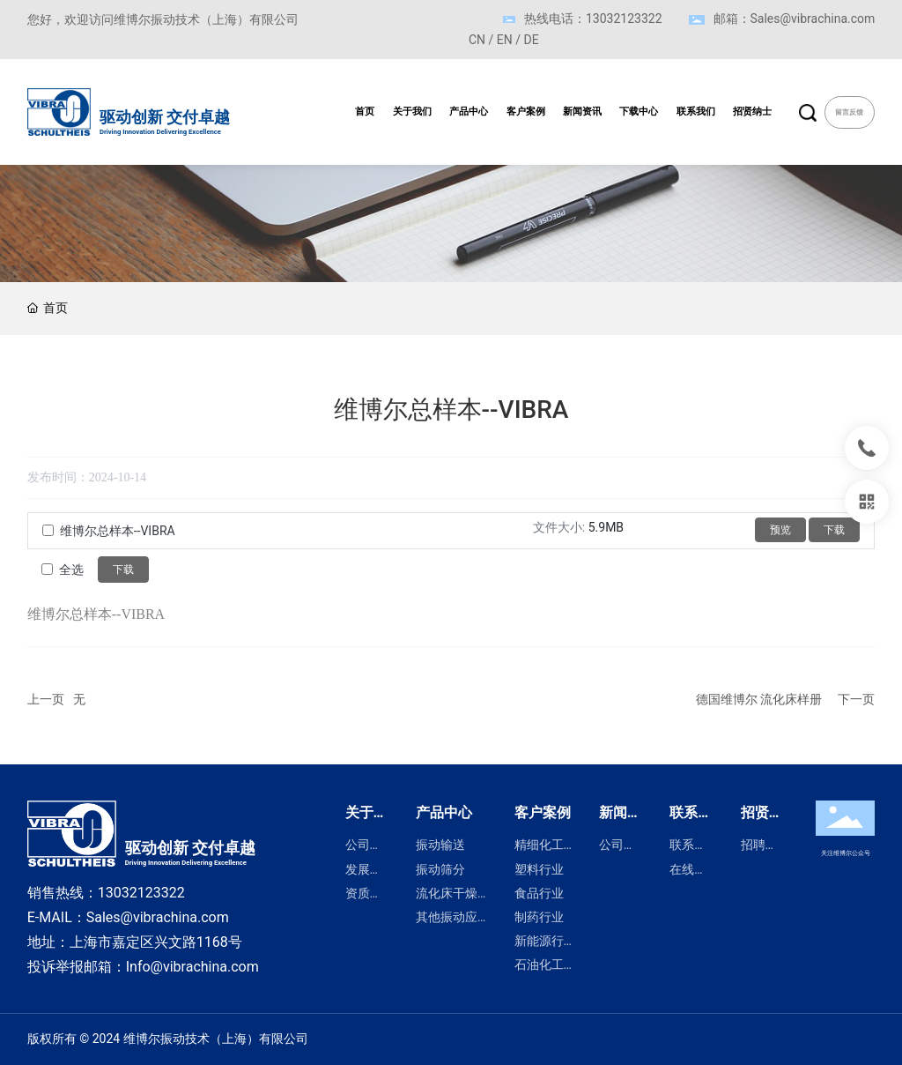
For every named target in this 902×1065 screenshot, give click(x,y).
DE (531, 40)
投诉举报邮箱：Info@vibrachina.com (143, 966)
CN (477, 40)
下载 (834, 530)
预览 (780, 530)
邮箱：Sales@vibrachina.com (794, 18)
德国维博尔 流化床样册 (759, 699)
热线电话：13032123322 (593, 18)
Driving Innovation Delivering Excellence (160, 132)
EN (505, 40)
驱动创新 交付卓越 (165, 117)
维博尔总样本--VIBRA (117, 531)
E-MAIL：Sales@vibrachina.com (128, 917)
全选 (71, 569)
